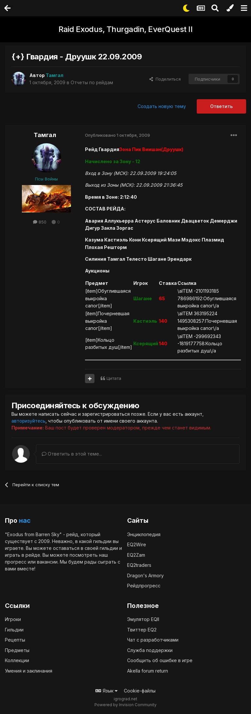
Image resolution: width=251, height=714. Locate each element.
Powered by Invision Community (125, 704)
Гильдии (14, 629)
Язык (106, 690)
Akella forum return (147, 670)
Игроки (13, 619)
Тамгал (45, 135)
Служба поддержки (150, 650)
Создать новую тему (162, 106)
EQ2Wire (136, 544)
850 (39, 222)
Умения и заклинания (28, 670)
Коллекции (17, 660)
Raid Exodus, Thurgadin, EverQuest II (125, 29)
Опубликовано (117, 135)
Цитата (114, 378)
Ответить (221, 106)
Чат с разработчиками (152, 640)
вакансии (47, 561)
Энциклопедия (143, 534)
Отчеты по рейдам (92, 82)
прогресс (15, 561)
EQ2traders (139, 565)
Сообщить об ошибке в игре (159, 660)
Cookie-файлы (140, 690)
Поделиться (165, 79)
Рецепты (15, 640)
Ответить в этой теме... (72, 454)
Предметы (17, 650)
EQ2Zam (136, 554)
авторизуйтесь (28, 421)
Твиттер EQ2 (142, 629)
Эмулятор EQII (143, 619)
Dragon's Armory (145, 575)
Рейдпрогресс (143, 585)
